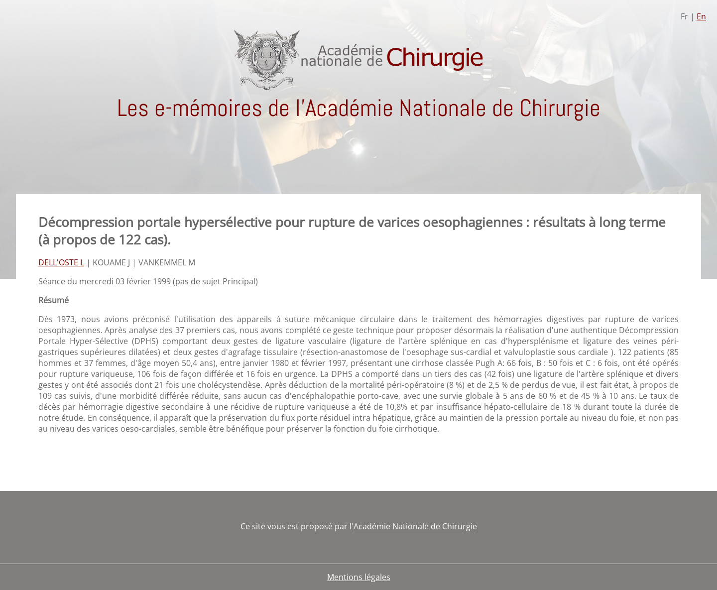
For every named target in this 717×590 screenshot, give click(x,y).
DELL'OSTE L (61, 262)
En (701, 16)
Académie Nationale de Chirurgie (415, 526)
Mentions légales (358, 577)
